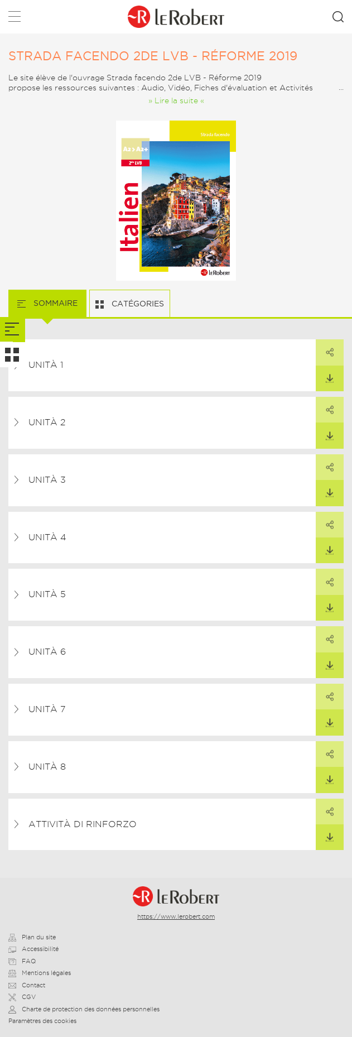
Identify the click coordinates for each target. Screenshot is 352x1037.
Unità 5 (47, 594)
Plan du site (32, 937)
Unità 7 (46, 709)
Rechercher (338, 16)
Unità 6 (47, 651)
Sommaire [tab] (54, 303)
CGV (22, 996)
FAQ (22, 961)
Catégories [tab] (136, 303)
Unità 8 (47, 766)
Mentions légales (39, 972)
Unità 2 (46, 422)
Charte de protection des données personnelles (84, 1009)
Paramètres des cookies (42, 1020)
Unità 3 (47, 479)
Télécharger (325, 374)
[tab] (12, 329)
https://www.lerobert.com (176, 916)
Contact (26, 985)
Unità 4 (47, 537)
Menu (14, 18)
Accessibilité (33, 948)
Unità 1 (45, 364)
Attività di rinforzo (82, 824)
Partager (325, 348)
